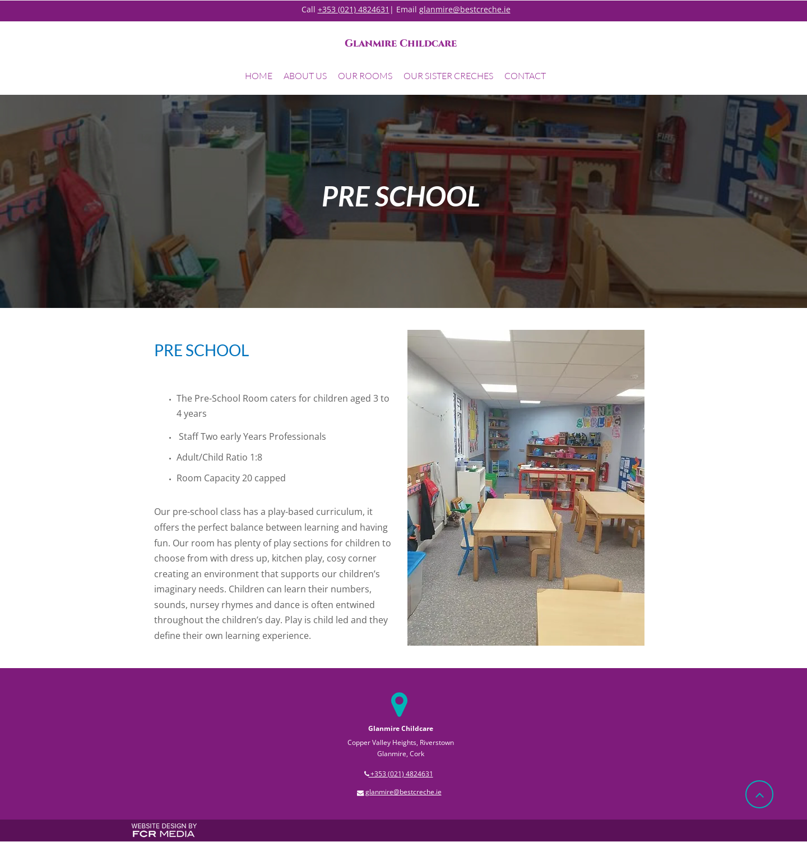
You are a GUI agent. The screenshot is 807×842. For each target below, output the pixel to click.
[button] (305, 77)
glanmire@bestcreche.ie (465, 9)
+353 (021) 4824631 (353, 9)
